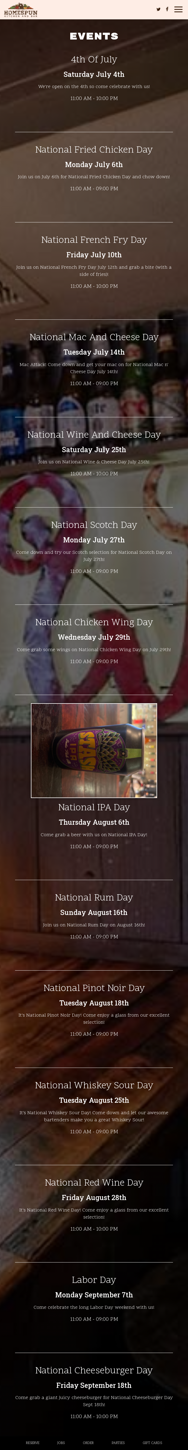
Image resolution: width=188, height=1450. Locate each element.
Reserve (32, 1443)
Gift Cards (152, 1443)
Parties (118, 1443)
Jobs (61, 1443)
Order (88, 1443)
